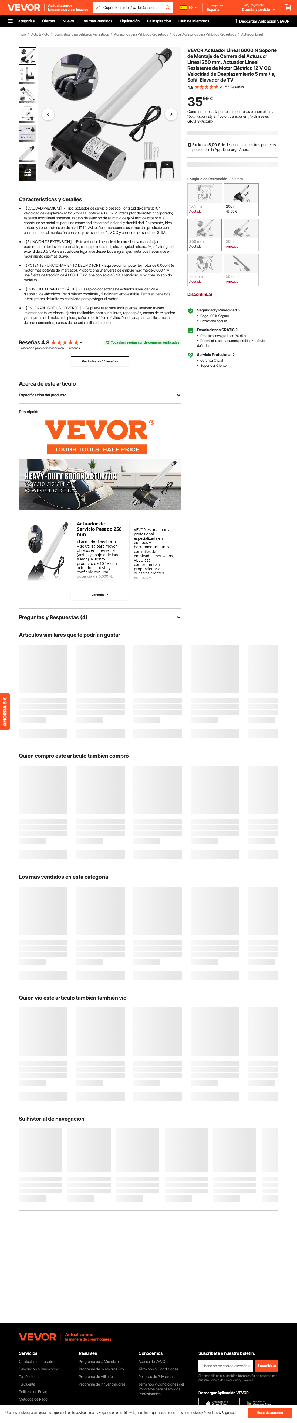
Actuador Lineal (252, 34)
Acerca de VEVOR (153, 1361)
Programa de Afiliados (97, 1376)
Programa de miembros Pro (101, 1369)
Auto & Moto (40, 34)
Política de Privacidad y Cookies (231, 1380)
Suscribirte (266, 1365)
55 (66, 348)
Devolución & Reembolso (39, 1369)
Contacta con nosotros (37, 1361)
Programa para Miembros (100, 1361)
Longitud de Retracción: (207, 178)
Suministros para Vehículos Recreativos (82, 34)
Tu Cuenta (27, 1384)
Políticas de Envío (33, 1391)
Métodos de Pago (33, 1399)
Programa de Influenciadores (102, 1384)
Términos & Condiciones (158, 1369)
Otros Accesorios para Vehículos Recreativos (204, 34)
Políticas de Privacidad (157, 1376)
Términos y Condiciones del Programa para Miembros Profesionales (161, 1389)
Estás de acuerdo (270, 1413)
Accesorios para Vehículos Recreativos (141, 34)
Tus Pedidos (29, 1376)
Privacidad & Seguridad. (220, 1413)
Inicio (22, 34)
